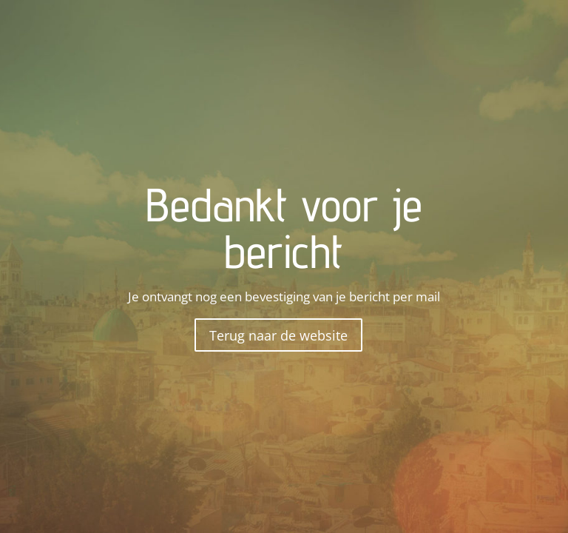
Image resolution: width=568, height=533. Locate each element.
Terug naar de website (278, 335)
